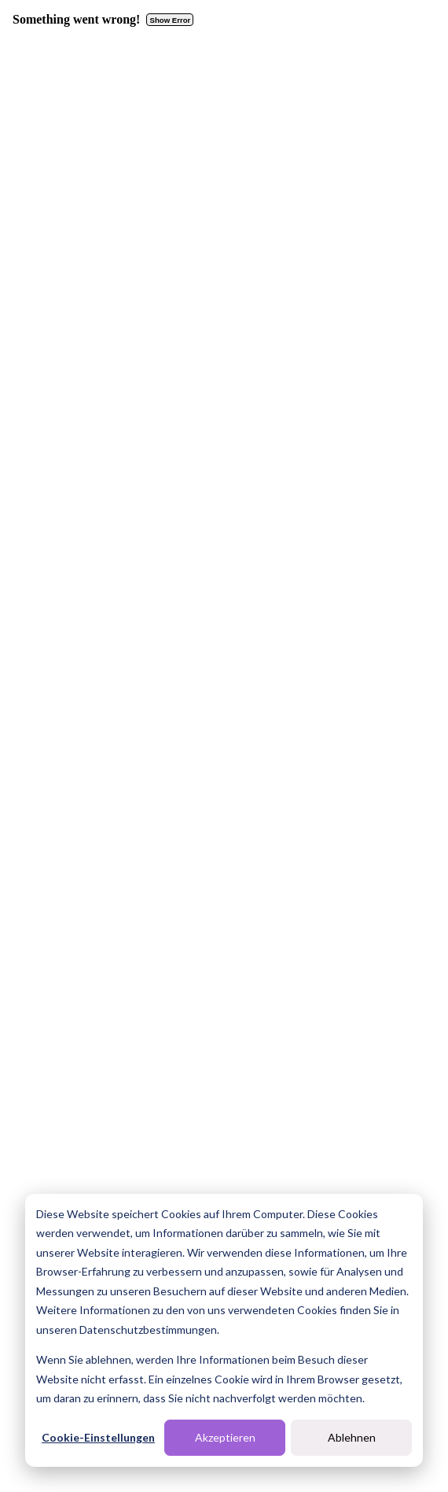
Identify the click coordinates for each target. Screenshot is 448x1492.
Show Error (170, 20)
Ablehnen (352, 1437)
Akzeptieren (225, 1437)
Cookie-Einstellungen (98, 1437)
